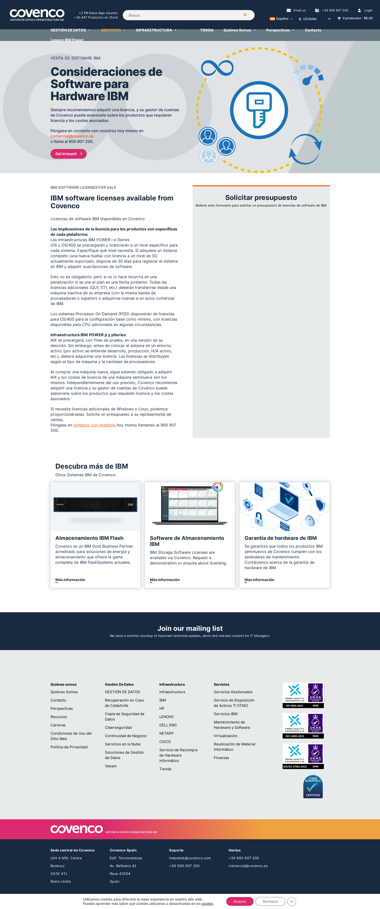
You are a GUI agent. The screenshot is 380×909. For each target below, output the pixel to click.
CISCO (165, 741)
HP (161, 708)
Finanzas (221, 757)
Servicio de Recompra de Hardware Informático (178, 755)
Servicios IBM (225, 713)
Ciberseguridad (118, 727)
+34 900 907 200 (184, 866)
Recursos (59, 716)
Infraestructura (172, 692)
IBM (162, 700)
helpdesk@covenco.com (190, 858)
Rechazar (270, 901)
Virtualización (225, 735)
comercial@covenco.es (248, 866)
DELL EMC (168, 725)
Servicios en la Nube (123, 744)
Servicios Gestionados (233, 692)
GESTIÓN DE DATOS (122, 692)
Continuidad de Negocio (126, 735)
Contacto (58, 700)
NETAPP (166, 733)
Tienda (165, 769)
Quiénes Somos (64, 692)
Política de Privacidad (69, 747)
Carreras (58, 725)
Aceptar (240, 901)
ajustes (207, 903)
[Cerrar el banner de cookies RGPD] (291, 901)
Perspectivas (62, 708)
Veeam (111, 766)
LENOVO (166, 716)
